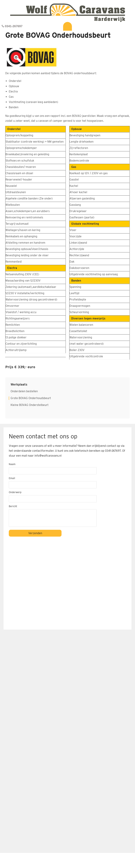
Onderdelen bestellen (24, 391)
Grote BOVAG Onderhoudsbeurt (31, 398)
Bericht (13, 506)
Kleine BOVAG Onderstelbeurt (30, 405)
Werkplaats (19, 384)
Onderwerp (15, 492)
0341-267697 (12, 26)
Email (12, 478)
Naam (12, 464)
